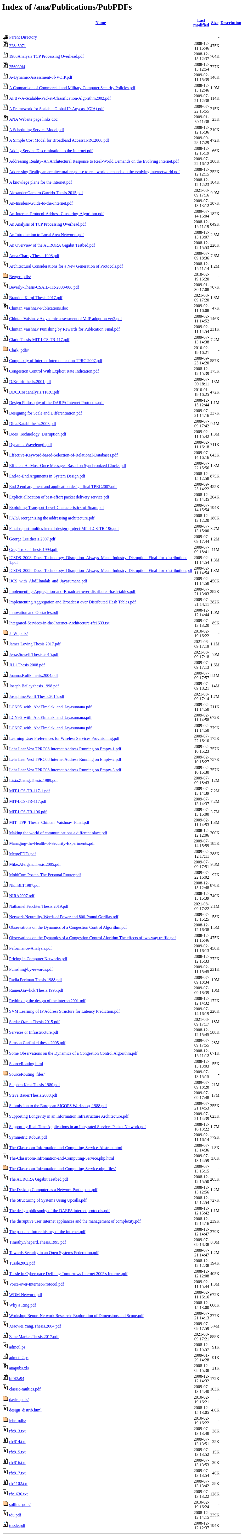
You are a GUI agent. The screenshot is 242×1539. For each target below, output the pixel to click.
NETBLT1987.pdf (24, 885)
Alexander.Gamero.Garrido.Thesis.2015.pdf (46, 192)
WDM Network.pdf (25, 1294)
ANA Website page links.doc (33, 119)
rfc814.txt (17, 1441)
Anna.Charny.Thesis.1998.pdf (34, 255)
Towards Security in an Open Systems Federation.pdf (53, 1252)
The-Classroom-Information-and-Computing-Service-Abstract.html (65, 1147)
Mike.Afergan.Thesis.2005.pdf (35, 864)
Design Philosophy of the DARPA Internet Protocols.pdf (56, 402)
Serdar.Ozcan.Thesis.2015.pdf (34, 1022)
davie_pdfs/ (19, 1399)
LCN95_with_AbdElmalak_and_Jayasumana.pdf (50, 707)
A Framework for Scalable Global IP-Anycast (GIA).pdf (56, 109)
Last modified (201, 22)
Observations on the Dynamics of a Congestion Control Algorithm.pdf (68, 927)
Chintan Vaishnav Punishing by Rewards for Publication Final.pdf (64, 329)
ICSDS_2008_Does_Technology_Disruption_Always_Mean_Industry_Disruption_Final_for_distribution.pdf (100, 570)
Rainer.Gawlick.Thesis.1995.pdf (36, 990)
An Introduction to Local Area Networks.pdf (46, 234)
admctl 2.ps (19, 1357)
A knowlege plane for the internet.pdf (40, 182)
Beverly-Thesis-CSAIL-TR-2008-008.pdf (44, 287)
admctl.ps (17, 1347)
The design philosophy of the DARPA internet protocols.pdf (59, 1210)
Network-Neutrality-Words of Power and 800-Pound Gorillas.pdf (63, 917)
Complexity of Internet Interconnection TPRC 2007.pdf (55, 360)
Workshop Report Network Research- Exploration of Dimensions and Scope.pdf (76, 1315)
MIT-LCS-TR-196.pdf (28, 812)
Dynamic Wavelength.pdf (30, 444)
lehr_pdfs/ (17, 1420)
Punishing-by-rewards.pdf (31, 969)
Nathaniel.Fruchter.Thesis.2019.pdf (39, 906)
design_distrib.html (25, 1410)
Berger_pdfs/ (20, 276)
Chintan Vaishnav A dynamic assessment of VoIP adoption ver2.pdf (65, 318)
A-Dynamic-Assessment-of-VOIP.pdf (40, 77)
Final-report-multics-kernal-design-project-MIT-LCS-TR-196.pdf (64, 528)
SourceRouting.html (26, 1064)
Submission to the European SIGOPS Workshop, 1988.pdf (58, 1105)
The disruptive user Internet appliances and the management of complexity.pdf (75, 1221)
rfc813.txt (17, 1431)
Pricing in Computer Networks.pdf (38, 959)
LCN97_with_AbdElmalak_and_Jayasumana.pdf (50, 728)
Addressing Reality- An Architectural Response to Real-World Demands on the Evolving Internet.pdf (94, 161)
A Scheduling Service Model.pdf (36, 130)
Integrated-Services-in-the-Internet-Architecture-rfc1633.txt (59, 623)
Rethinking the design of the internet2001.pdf (47, 1001)
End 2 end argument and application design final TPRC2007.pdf (63, 486)
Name (100, 22)
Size (214, 22)
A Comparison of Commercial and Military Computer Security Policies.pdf (72, 88)
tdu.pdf (15, 1515)
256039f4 (17, 67)
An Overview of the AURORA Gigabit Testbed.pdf (52, 245)
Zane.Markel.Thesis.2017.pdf (34, 1336)
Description (231, 22)
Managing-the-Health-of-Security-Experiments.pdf (52, 843)
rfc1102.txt (18, 1483)
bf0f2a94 (16, 1378)
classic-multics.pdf (25, 1389)
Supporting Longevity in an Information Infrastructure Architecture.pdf (68, 1116)
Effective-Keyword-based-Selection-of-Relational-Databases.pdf (63, 455)
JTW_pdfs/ (18, 633)
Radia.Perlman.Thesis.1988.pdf (35, 980)
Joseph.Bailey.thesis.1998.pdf (34, 686)
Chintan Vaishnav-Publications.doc (38, 308)
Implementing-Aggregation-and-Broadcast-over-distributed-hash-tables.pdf (72, 591)
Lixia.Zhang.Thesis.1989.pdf (33, 780)
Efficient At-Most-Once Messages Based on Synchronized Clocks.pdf (67, 465)
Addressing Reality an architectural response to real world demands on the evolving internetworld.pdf (94, 171)
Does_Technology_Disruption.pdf (37, 434)
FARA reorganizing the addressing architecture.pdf (51, 518)
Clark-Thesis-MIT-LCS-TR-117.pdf (39, 339)
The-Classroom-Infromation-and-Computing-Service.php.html (61, 1158)
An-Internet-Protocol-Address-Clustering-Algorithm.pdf (56, 213)
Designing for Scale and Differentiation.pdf (45, 413)
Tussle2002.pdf (22, 1263)
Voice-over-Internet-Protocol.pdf (36, 1284)
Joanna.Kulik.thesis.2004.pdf (33, 675)
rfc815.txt (17, 1452)
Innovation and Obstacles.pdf (33, 612)
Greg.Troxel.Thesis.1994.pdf (33, 549)
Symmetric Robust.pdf (28, 1137)
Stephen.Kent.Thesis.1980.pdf (34, 1084)
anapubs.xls (19, 1368)
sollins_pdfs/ (20, 1504)
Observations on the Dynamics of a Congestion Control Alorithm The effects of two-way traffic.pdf (92, 938)
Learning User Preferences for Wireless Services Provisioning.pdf (64, 738)
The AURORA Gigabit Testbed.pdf (38, 1179)
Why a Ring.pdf (22, 1305)
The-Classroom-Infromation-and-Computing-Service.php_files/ (62, 1168)
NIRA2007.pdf (21, 896)
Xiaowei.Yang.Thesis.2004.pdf (35, 1326)
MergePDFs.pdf (22, 854)
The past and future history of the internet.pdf (47, 1231)
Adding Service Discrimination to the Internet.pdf (51, 150)
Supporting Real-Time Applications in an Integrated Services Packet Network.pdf (77, 1126)
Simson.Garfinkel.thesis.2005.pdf (37, 1043)
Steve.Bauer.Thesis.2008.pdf (33, 1095)
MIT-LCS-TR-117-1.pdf (29, 791)
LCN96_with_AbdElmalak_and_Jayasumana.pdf (50, 717)
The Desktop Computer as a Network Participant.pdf (53, 1189)
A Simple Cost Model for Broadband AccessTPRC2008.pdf (59, 140)
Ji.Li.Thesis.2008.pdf (27, 665)
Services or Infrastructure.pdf (33, 1032)
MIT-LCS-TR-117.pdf (27, 801)
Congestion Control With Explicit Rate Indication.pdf (54, 371)
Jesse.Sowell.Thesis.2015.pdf (33, 654)
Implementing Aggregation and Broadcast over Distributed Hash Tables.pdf (72, 602)
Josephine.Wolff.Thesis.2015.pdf (36, 696)
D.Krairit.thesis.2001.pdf (30, 381)
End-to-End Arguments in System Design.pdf (47, 476)
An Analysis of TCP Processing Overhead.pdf (47, 224)
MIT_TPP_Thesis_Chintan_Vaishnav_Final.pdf (49, 822)
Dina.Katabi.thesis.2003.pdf (32, 423)
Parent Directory (23, 37)
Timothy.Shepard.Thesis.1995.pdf (37, 1242)
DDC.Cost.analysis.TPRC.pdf (34, 392)
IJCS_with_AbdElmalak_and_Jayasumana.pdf (48, 581)
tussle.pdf (17, 1525)
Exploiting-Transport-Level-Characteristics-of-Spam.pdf (56, 507)
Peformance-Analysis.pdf (30, 948)
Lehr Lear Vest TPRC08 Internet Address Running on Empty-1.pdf (65, 749)
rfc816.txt (17, 1462)
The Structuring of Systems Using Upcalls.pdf (48, 1200)
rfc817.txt (17, 1473)
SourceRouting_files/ (27, 1074)
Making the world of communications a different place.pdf (58, 833)
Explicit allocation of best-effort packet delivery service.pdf (59, 497)
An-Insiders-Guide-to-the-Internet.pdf (41, 203)
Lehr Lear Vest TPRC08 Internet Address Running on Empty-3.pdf (65, 770)
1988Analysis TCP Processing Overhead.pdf (46, 56)
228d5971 (17, 46)
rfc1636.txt (18, 1494)
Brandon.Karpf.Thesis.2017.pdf (36, 297)
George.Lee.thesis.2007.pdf (32, 539)
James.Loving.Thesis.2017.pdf (34, 644)
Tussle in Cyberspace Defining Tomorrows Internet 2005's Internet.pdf (68, 1273)
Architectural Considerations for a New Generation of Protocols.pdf (66, 266)
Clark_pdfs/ (19, 350)
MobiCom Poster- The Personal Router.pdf (45, 875)
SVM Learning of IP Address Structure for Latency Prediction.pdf (64, 1011)
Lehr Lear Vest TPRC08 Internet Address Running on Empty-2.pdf (65, 759)
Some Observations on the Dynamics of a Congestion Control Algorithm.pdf (73, 1053)
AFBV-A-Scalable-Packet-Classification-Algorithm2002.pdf (60, 98)
